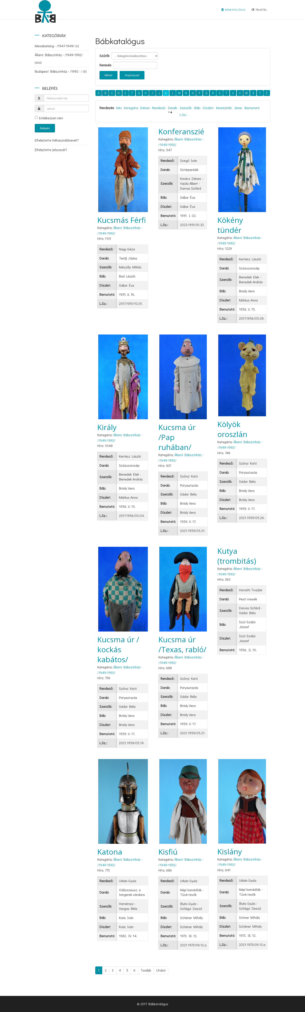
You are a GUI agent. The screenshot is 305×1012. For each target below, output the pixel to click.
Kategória (131, 108)
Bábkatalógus (233, 9)
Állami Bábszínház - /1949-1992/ (59, 59)
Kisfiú (168, 852)
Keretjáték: (224, 108)
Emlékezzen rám (49, 118)
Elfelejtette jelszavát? (51, 149)
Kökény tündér (230, 225)
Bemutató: (252, 108)
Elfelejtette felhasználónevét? (57, 140)
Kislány (229, 852)
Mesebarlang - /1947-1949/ (57, 46)
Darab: (173, 108)
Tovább (146, 970)
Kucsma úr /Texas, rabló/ (182, 644)
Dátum (145, 108)
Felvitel (259, 9)
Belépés (45, 128)
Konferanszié (181, 131)
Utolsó (160, 970)
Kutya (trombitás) (236, 556)
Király (107, 427)
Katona (109, 852)
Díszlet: (208, 108)
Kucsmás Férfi (121, 220)
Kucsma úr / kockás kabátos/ (118, 649)
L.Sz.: (183, 114)
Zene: (238, 108)
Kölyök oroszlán (232, 429)
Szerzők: (186, 108)
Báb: (197, 108)
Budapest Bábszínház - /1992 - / (61, 71)
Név (119, 108)
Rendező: (159, 108)
